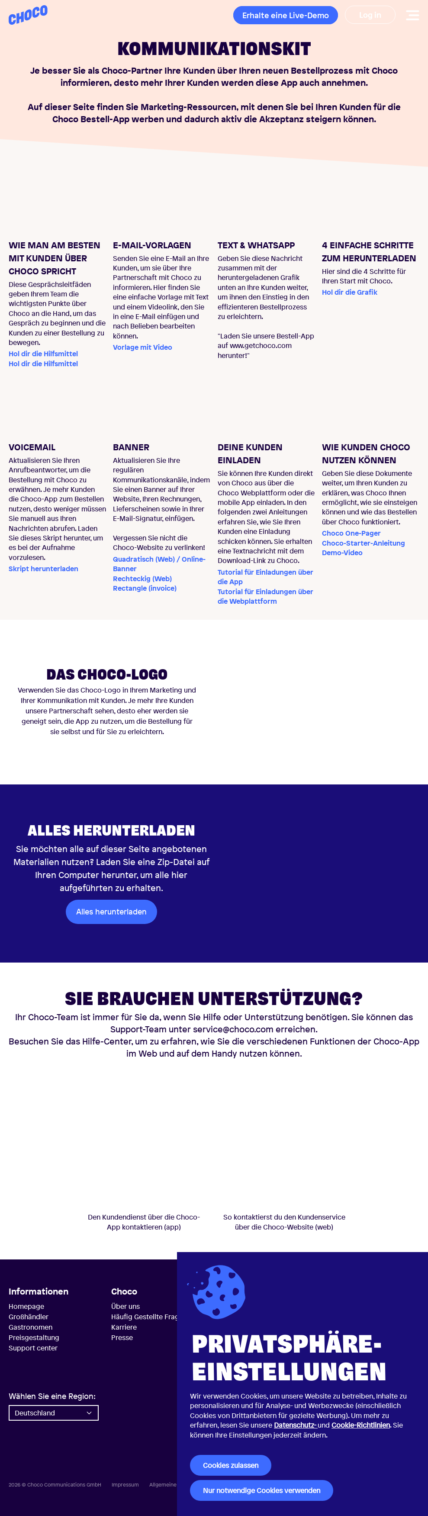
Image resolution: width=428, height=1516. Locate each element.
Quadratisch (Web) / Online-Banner (159, 563)
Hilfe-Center (105, 1041)
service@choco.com (233, 1029)
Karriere (124, 1327)
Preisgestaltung (34, 1337)
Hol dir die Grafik (349, 292)
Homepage (26, 1306)
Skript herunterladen (43, 568)
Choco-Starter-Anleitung (363, 543)
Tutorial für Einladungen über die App (265, 576)
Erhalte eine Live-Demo (285, 15)
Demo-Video (342, 552)
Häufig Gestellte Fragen (149, 1316)
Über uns (125, 1306)
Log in (370, 15)
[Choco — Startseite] (28, 15)
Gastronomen (30, 1327)
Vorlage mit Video (142, 347)
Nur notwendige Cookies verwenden (261, 1490)
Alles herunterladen (111, 911)
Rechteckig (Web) (142, 578)
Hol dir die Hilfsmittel (43, 353)
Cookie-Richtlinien (360, 1425)
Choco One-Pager (351, 533)
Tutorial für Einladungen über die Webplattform (265, 596)
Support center (33, 1348)
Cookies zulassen (230, 1465)
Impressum (125, 1484)
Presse (122, 1337)
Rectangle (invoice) (145, 588)
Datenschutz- (296, 1425)
